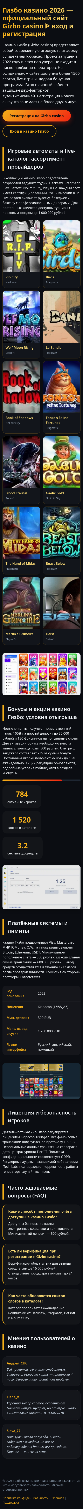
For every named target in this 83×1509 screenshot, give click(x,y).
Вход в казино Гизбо (29, 131)
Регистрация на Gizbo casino (36, 115)
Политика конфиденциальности (25, 1498)
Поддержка (10, 1502)
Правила (58, 1498)
